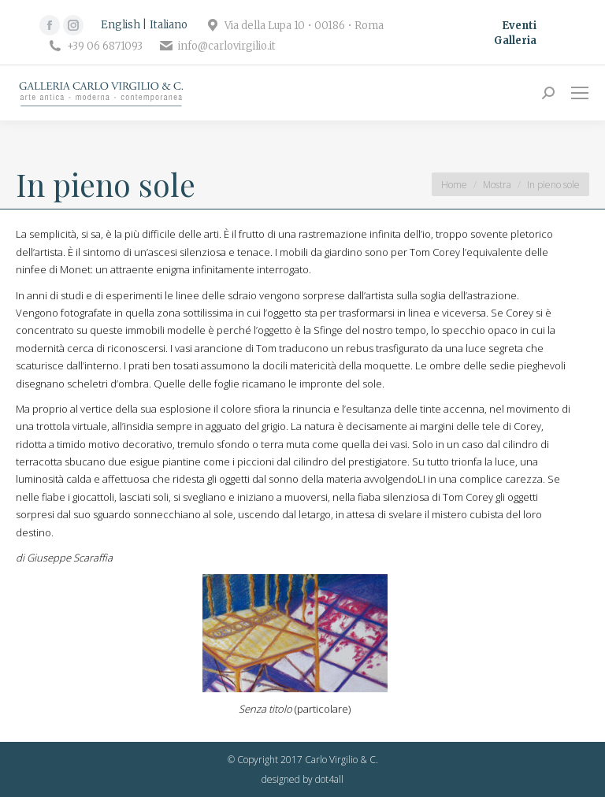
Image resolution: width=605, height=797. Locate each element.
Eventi (519, 25)
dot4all (329, 779)
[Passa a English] (123, 25)
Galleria (515, 40)
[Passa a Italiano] (168, 25)
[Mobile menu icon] (579, 92)
